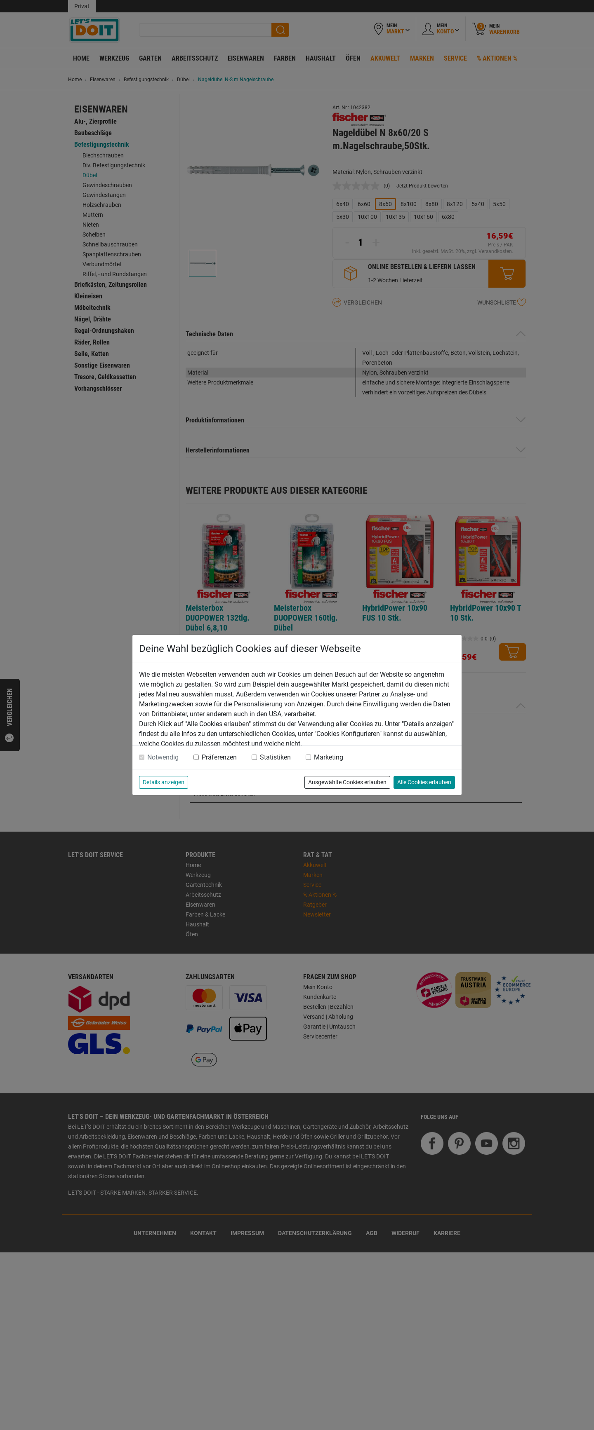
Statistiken (275, 757)
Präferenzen (219, 757)
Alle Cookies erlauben (424, 782)
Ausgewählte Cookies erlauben (347, 782)
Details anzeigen (163, 782)
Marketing (328, 757)
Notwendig (163, 757)
